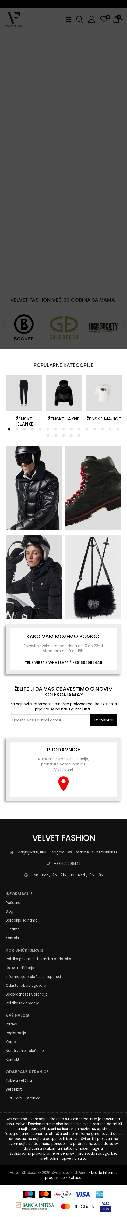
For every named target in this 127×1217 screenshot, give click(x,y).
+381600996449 (87, 662)
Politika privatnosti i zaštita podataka (38, 959)
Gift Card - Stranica (23, 1098)
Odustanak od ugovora (26, 985)
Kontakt (12, 938)
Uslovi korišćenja (20, 967)
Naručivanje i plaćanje (25, 1050)
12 (94, 429)
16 (48, 435)
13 (102, 429)
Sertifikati (14, 1089)
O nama (13, 929)
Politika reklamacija (22, 1003)
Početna (13, 902)
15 (118, 429)
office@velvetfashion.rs (96, 852)
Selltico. (75, 1177)
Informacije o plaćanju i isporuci (33, 976)
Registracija (16, 1033)
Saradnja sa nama (22, 920)
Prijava (11, 1024)
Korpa (11, 1041)
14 (110, 429)
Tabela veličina (19, 1080)
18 (63, 435)
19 (71, 435)
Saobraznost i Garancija (27, 994)
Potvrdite (103, 720)
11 (86, 429)
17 (55, 435)
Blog (9, 911)
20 (79, 435)
